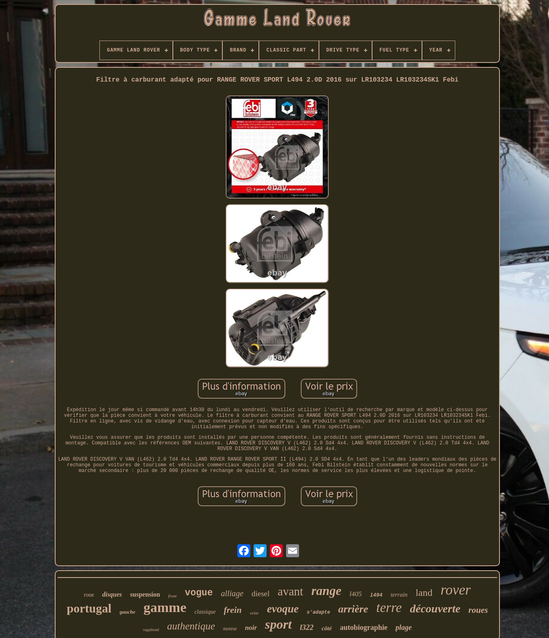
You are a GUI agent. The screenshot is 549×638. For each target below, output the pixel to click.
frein (232, 610)
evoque (283, 609)
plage (404, 627)
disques (112, 594)
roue (89, 595)
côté (327, 628)
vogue (199, 593)
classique (204, 612)
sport (278, 624)
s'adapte (318, 612)
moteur (230, 629)
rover (456, 590)
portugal (89, 608)
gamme (165, 607)
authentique (191, 626)
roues (478, 610)
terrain (399, 594)
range (326, 591)
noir (251, 628)
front (172, 595)
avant (290, 591)
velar (254, 612)
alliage (232, 593)
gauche (128, 612)
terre (389, 607)
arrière (353, 609)
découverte (435, 608)
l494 (376, 595)
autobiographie (364, 627)
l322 (307, 627)
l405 (355, 594)
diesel (260, 593)
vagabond (151, 629)
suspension (145, 594)
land (424, 592)
